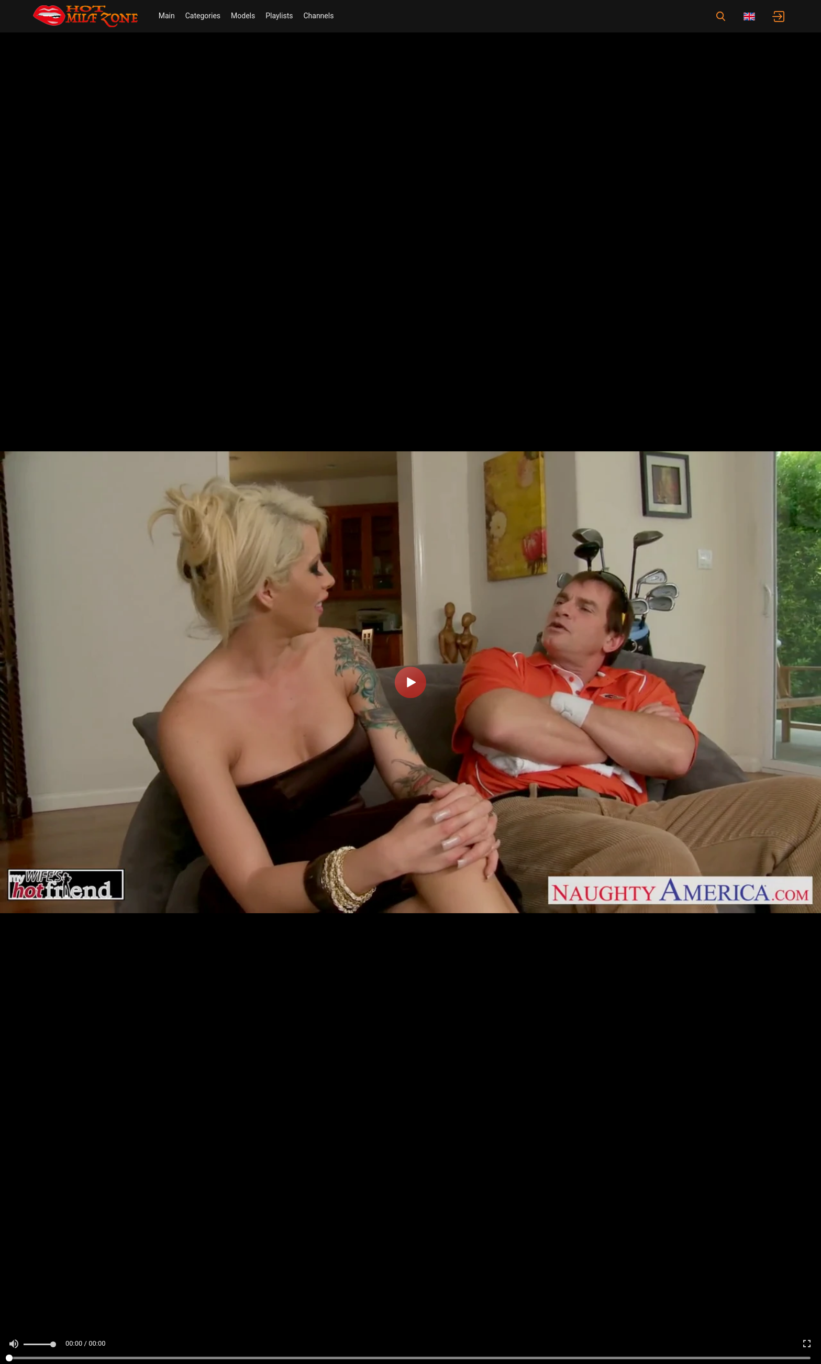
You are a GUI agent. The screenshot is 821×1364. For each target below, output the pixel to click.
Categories (202, 16)
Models (243, 16)
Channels (318, 16)
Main (167, 16)
